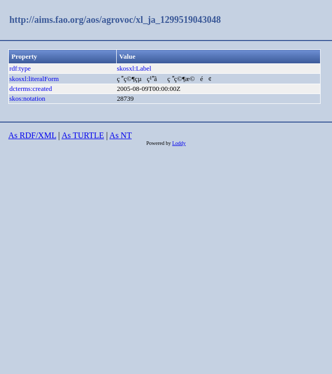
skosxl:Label (134, 68)
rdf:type (20, 68)
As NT (120, 135)
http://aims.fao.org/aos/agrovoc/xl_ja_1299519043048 (115, 20)
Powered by (159, 143)
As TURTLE (83, 135)
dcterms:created (30, 88)
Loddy (179, 143)
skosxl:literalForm (34, 79)
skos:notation (27, 98)
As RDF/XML (32, 135)
